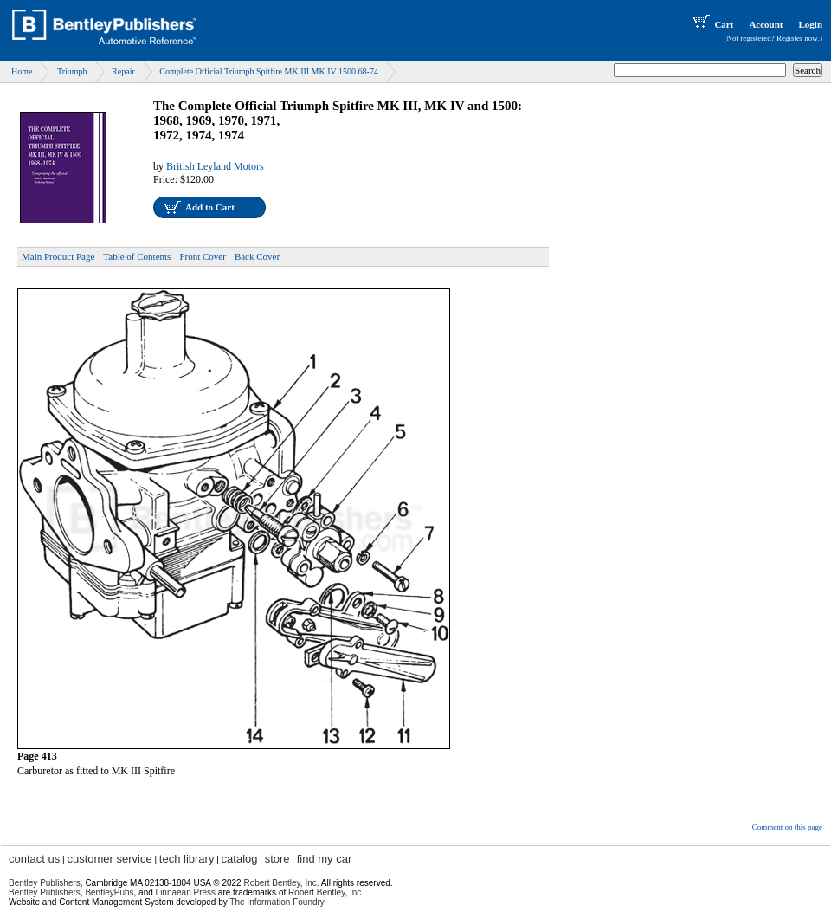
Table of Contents (137, 256)
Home (21, 71)
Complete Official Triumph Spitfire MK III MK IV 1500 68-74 (268, 71)
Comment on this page (787, 827)
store (277, 858)
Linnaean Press (186, 892)
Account (766, 24)
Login (810, 24)
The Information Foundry (277, 902)
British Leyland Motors (215, 166)
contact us (34, 858)
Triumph (72, 71)
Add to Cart (210, 207)
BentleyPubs (109, 892)
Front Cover (202, 256)
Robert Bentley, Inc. (326, 892)
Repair (123, 71)
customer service (109, 858)
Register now (797, 38)
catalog (240, 858)
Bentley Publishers (45, 883)
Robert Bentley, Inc (279, 883)
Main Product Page (58, 256)
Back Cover (257, 256)
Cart (711, 24)
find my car (324, 858)
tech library (187, 858)
